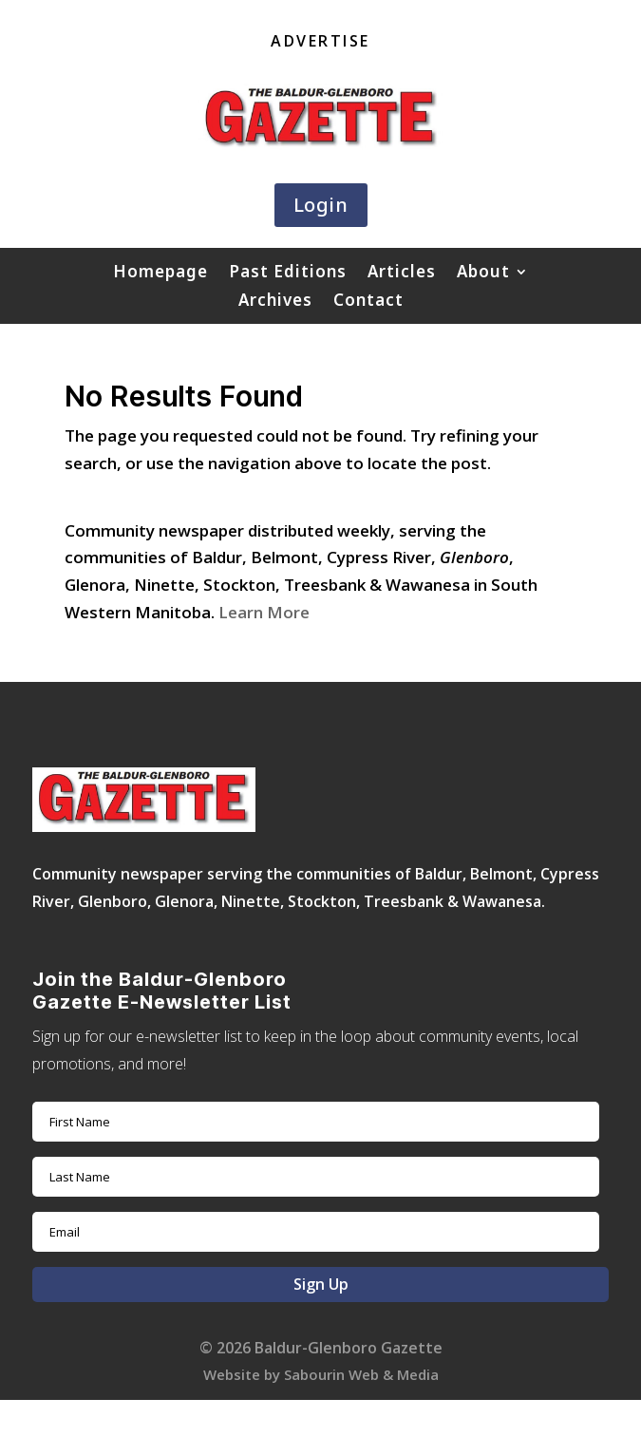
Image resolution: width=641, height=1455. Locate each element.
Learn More (264, 612)
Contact (368, 302)
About (483, 273)
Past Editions (288, 273)
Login (321, 204)
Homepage (160, 273)
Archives (275, 302)
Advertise (320, 42)
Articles (402, 273)
